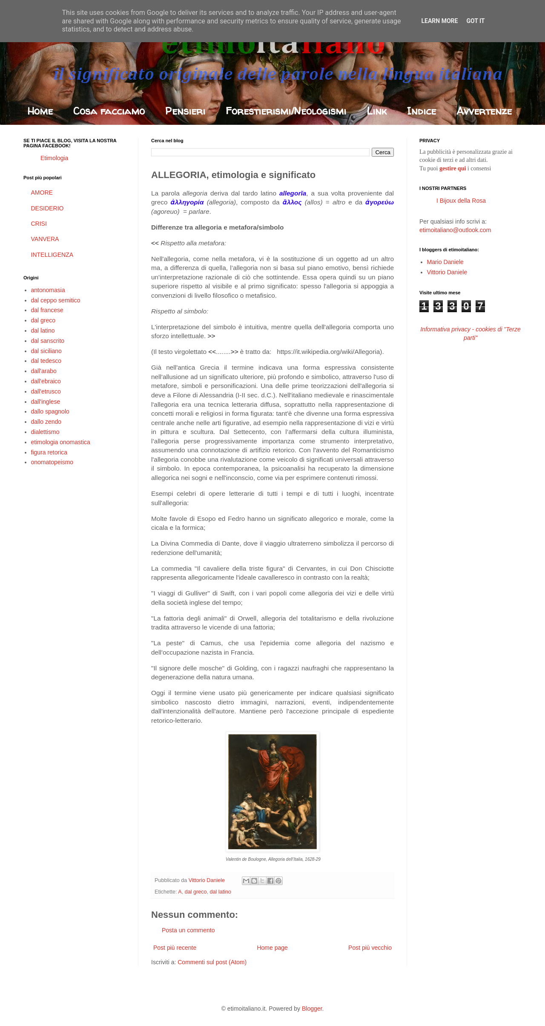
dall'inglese (45, 401)
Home (40, 111)
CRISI (39, 223)
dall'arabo (44, 371)
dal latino (220, 892)
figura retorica (49, 452)
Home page (272, 947)
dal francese (47, 310)
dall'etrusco (46, 391)
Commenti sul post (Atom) (212, 962)
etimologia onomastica (60, 442)
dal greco (196, 892)
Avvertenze (484, 111)
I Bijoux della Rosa (461, 200)
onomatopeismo (52, 462)
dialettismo (45, 431)
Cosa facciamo (109, 111)
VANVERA (45, 239)
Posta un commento (188, 930)
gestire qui (452, 168)
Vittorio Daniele (447, 272)
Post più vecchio (370, 947)
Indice (421, 111)
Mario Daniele (445, 262)
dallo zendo (46, 421)
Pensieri (185, 111)
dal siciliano (46, 351)
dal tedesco (46, 360)
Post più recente (174, 947)
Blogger (312, 1008)
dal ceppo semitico (55, 300)
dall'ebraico (46, 381)
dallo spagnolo (50, 411)
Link (377, 111)
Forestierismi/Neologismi (286, 111)
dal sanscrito (48, 340)
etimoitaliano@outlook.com (455, 230)
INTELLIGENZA (52, 254)
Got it (475, 20)
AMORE (42, 192)
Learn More (439, 20)
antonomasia (48, 290)
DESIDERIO (47, 208)
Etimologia (54, 158)
